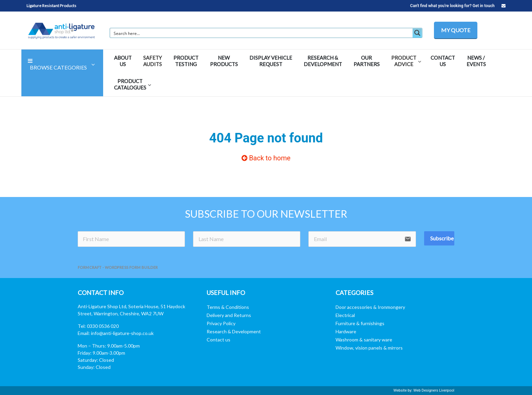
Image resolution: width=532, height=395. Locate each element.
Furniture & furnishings (360, 323)
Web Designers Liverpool (433, 390)
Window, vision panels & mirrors (369, 348)
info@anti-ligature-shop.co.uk (122, 333)
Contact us (218, 339)
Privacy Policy (221, 323)
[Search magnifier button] (417, 33)
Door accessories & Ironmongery (370, 307)
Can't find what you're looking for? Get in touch (458, 5)
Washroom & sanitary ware (364, 339)
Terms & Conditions (228, 307)
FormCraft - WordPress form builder (118, 267)
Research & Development (234, 331)
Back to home (266, 158)
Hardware (346, 331)
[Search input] (262, 33)
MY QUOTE (455, 30)
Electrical (345, 315)
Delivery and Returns (229, 315)
